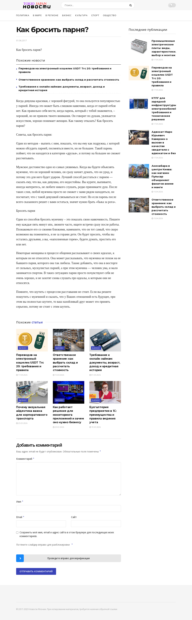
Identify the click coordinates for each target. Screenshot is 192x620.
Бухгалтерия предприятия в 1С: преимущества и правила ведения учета (103, 415)
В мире (37, 15)
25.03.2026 (21, 423)
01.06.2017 (21, 40)
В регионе (52, 15)
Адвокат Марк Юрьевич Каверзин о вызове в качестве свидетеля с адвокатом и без (164, 142)
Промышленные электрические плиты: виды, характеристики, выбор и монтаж (164, 48)
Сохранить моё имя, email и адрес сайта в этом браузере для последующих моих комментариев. (67, 534)
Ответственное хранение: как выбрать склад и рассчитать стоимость (69, 79)
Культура (81, 15)
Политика (22, 15)
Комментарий (25, 459)
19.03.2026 (95, 427)
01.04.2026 (95, 375)
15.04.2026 (58, 375)
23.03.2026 (58, 427)
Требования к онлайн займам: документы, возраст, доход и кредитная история (104, 362)
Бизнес (67, 15)
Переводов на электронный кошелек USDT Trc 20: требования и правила (30, 362)
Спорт (95, 15)
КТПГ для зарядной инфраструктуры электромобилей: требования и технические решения (164, 108)
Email (20, 517)
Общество (109, 15)
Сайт (74, 517)
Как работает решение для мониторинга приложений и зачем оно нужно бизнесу (68, 415)
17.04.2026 (21, 375)
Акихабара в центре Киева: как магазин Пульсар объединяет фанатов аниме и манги (162, 176)
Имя (19, 502)
